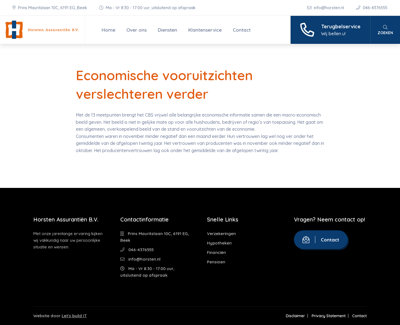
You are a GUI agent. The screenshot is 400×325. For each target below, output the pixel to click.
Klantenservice (205, 30)
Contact (242, 30)
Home (108, 30)
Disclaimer (295, 315)
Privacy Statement (329, 315)
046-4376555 (372, 7)
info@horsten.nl (326, 7)
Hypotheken (219, 243)
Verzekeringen (221, 233)
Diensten (167, 30)
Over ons (136, 30)
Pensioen (216, 261)
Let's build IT (74, 315)
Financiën (216, 252)
